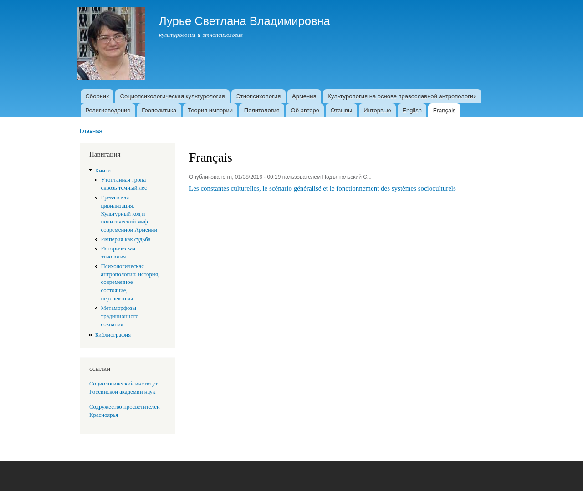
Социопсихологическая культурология (172, 96)
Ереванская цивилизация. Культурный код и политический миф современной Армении (129, 213)
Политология (262, 110)
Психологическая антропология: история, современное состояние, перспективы (130, 282)
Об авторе (305, 110)
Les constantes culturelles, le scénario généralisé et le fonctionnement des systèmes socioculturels (322, 188)
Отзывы (342, 110)
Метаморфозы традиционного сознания (120, 316)
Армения (304, 96)
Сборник (96, 96)
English (412, 110)
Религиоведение (107, 110)
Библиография (113, 335)
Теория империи (210, 110)
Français (444, 110)
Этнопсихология (258, 96)
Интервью (377, 110)
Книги (103, 170)
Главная (91, 130)
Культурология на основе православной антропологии (401, 96)
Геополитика (159, 110)
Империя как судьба (126, 239)
